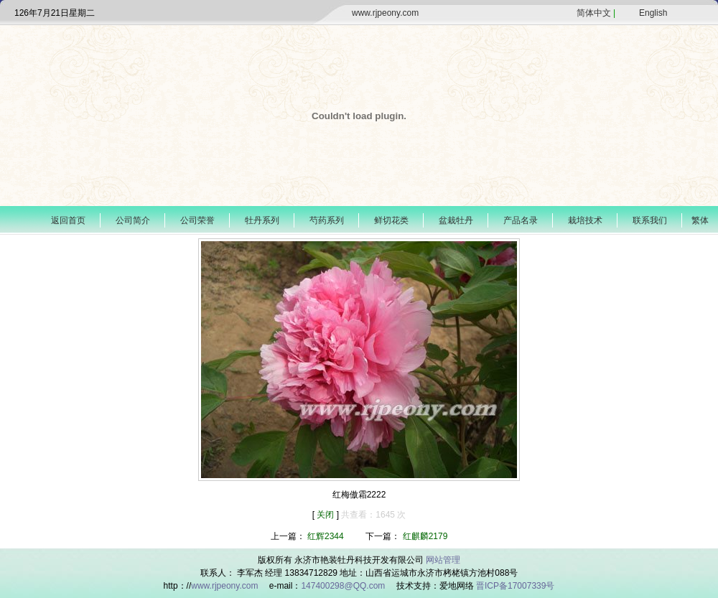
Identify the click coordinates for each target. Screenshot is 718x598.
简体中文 (594, 13)
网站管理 (443, 560)
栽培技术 (585, 220)
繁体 (700, 220)
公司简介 (133, 220)
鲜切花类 (391, 220)
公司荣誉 (197, 220)
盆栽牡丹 (456, 220)
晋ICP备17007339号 (515, 586)
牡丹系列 (262, 220)
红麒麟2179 (425, 536)
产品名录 (520, 220)
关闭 (326, 515)
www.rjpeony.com (385, 13)
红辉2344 (325, 536)
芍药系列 (326, 220)
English (653, 13)
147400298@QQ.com (344, 586)
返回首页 (68, 220)
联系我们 (650, 220)
